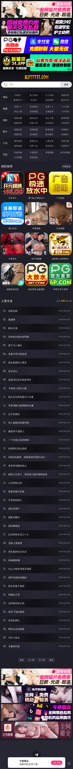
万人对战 (49, 95)
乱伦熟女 (49, 123)
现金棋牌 (49, 100)
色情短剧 (34, 157)
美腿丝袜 (18, 134)
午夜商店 (34, 152)
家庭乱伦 (34, 141)
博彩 (5, 97)
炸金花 (34, 100)
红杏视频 (18, 157)
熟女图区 (49, 134)
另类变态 (65, 123)
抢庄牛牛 (65, 100)
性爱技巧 (65, 145)
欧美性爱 (65, 118)
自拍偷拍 (34, 106)
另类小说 (34, 145)
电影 (5, 120)
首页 (22, 660)
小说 (5, 143)
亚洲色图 (34, 129)
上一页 (31, 660)
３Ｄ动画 (65, 106)
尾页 (51, 660)
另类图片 (65, 134)
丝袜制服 (34, 111)
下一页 (42, 660)
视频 (5, 108)
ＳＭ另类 (65, 111)
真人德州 (34, 95)
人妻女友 (49, 141)
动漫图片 (65, 129)
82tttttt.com (36, 77)
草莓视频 (49, 152)
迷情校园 (18, 145)
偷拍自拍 (34, 118)
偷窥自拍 (18, 129)
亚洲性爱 (18, 118)
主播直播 (49, 111)
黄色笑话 (49, 145)
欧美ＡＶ (49, 106)
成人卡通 (49, 118)
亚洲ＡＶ (18, 106)
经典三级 (34, 123)
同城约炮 (18, 152)
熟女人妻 (18, 111)
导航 (5, 154)
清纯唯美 (34, 134)
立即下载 (57, 762)
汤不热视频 (65, 152)
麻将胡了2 (18, 100)
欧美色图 (49, 129)
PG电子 (18, 95)
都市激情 (18, 141)
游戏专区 (65, 95)
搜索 (66, 84)
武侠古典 (65, 141)
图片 (5, 131)
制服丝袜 (18, 123)
